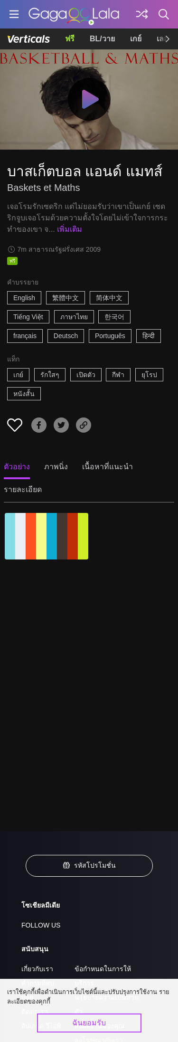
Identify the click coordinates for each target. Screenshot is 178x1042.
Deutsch (66, 336)
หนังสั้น (24, 394)
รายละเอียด (23, 489)
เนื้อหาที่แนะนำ (107, 467)
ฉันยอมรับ (89, 1023)
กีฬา (118, 375)
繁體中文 (65, 298)
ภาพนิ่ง (56, 467)
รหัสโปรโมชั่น (89, 865)
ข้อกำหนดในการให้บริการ (103, 976)
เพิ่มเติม (69, 229)
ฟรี (70, 39)
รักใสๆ (49, 375)
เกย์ (135, 39)
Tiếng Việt (28, 317)
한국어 (114, 317)
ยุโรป (149, 375)
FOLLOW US (40, 925)
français (25, 336)
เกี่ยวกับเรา (37, 969)
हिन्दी (148, 336)
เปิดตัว (85, 375)
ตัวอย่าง (17, 467)
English (24, 298)
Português (110, 336)
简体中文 (109, 298)
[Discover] (142, 14)
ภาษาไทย (74, 317)
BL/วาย (102, 39)
